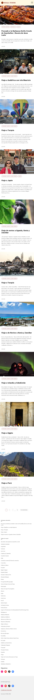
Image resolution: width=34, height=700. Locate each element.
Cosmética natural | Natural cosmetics (10, 560)
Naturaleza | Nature (5, 626)
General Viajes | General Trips (8, 584)
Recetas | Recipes (5, 633)
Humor (2, 591)
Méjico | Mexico (4, 624)
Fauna (2, 579)
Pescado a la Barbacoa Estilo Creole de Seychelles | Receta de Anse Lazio (16, 33)
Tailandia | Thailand (5, 645)
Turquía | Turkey (5, 649)
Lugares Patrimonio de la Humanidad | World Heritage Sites (15, 609)
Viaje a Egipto (7, 433)
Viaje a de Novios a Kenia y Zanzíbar (16, 333)
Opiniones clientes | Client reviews (9, 76)
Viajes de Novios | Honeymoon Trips (9, 657)
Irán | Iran (3, 598)
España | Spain (4, 572)
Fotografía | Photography (7, 581)
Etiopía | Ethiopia (5, 577)
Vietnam (3, 659)
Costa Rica (3, 563)
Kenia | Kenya (4, 607)
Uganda (3, 652)
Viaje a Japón (7, 180)
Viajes (19, 176)
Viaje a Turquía (7, 130)
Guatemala (3, 586)
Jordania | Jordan (5, 605)
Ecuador (3, 567)
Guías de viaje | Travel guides (7, 588)
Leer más (3, 46)
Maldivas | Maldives (5, 617)
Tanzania (3, 647)
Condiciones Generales (6, 690)
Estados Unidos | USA (6, 574)
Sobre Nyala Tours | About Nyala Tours (10, 638)
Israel (2, 600)
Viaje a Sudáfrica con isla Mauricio (16, 80)
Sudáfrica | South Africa (6, 642)
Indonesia (3, 595)
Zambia (2, 661)
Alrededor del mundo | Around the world (10, 541)
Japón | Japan (4, 602)
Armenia (3, 548)
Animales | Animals (5, 544)
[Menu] (32, 2)
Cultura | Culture (5, 565)
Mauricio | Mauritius (5, 621)
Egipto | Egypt (4, 570)
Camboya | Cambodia (6, 553)
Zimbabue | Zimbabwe (6, 664)
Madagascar (4, 612)
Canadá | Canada (5, 555)
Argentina (3, 546)
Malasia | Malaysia (5, 614)
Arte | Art (3, 551)
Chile (2, 558)
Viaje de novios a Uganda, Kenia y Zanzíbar (11, 534)
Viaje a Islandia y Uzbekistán (13, 383)
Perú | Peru (3, 631)
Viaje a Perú (6, 483)
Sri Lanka (3, 640)
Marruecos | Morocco (6, 619)
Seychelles (3, 635)
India (2, 593)
